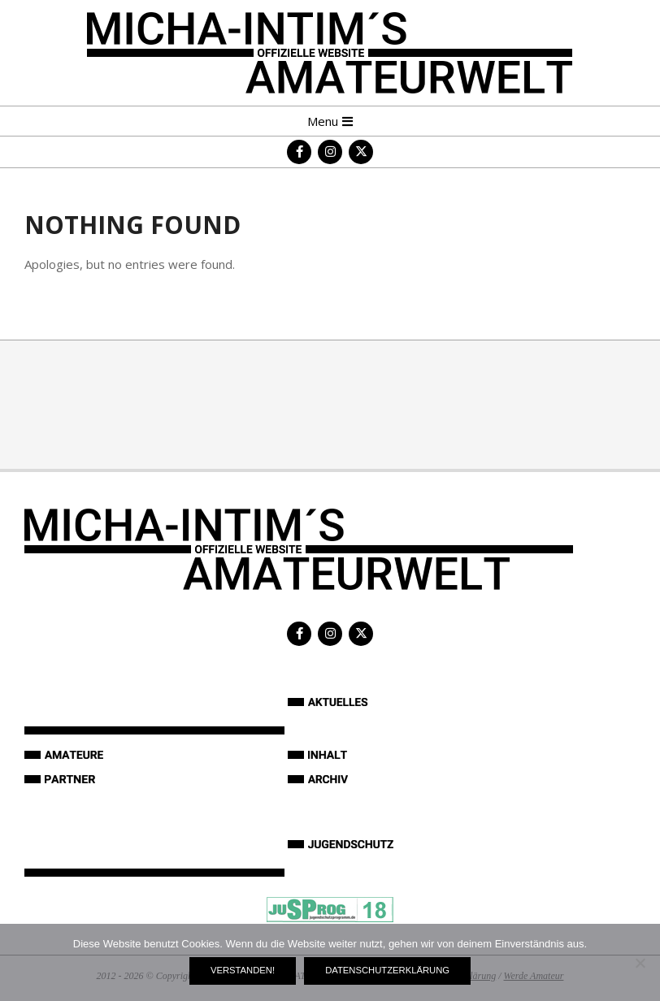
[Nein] (640, 963)
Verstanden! (243, 970)
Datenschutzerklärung (387, 970)
